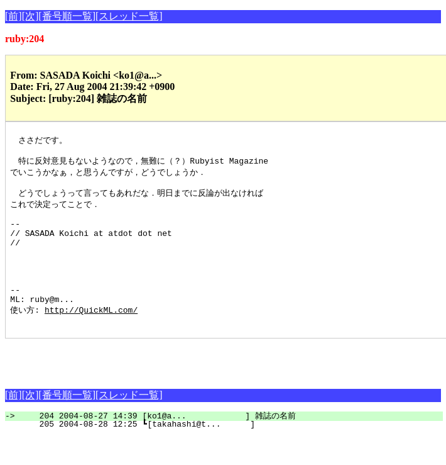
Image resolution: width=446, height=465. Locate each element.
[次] (30, 16)
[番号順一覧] (66, 16)
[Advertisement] (152, 386)
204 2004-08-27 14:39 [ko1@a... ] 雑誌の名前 (230, 444)
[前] (13, 16)
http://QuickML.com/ (91, 336)
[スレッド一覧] (129, 16)
